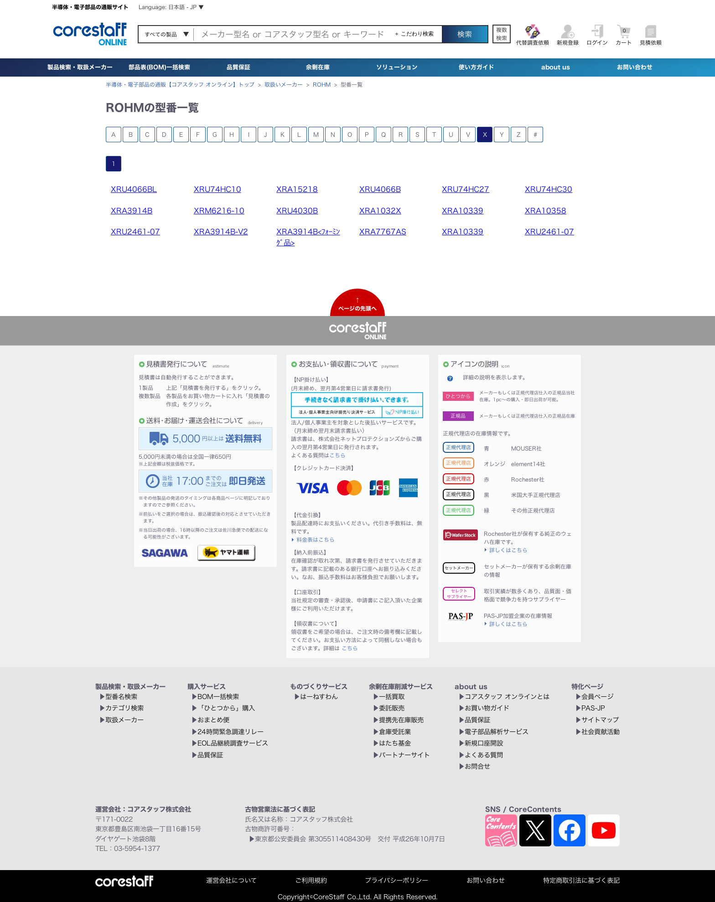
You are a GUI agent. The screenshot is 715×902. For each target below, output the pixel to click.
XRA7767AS (382, 231)
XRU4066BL (134, 189)
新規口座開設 (484, 743)
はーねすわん (319, 696)
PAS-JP (593, 708)
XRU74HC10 (217, 189)
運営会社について (231, 880)
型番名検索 (121, 696)
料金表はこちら (315, 539)
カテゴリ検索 (124, 708)
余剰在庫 (318, 67)
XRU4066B (380, 189)
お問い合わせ (635, 67)
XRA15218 (297, 189)
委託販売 (391, 708)
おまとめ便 (213, 719)
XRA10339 (462, 210)
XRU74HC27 (465, 189)
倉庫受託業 (395, 731)
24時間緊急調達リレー (230, 731)
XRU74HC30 (548, 189)
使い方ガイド (476, 67)
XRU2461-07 (135, 231)
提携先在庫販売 (401, 719)
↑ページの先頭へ (357, 304)
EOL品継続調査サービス (232, 743)
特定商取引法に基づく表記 (581, 880)
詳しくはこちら (508, 550)
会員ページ (597, 696)
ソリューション (397, 67)
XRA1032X (380, 210)
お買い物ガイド (487, 708)
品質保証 (238, 67)
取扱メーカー (124, 719)
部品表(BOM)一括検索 (159, 67)
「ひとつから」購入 (226, 708)
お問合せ (477, 766)
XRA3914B (131, 210)
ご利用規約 (311, 880)
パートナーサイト (404, 755)
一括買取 (391, 696)
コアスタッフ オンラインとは (507, 696)
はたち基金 (395, 743)
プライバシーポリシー (396, 880)
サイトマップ (600, 719)
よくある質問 (484, 755)
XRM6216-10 (219, 210)
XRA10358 (545, 210)
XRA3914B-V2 (221, 231)
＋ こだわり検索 (414, 34)
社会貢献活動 (600, 731)
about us (555, 67)
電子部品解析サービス (496, 731)
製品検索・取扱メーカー (80, 67)
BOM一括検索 (218, 696)
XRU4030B (297, 210)
